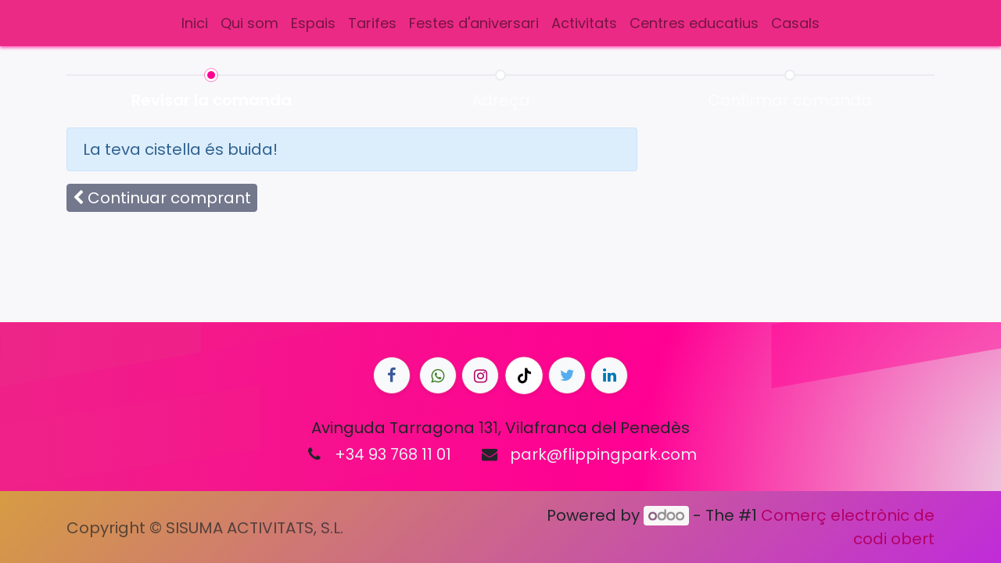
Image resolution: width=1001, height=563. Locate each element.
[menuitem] (194, 23)
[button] (161, 198)
